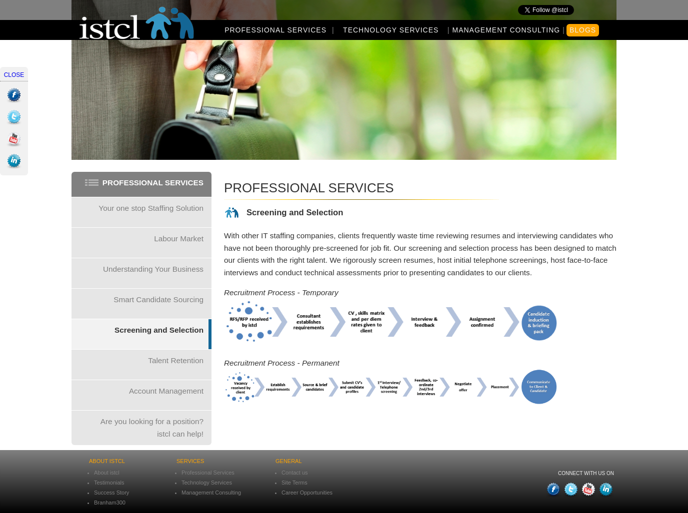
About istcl (107, 473)
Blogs (583, 30)
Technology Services (390, 30)
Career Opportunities (307, 493)
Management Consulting (506, 30)
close (14, 74)
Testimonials (109, 483)
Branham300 (110, 503)
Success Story (111, 493)
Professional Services (275, 30)
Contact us (295, 473)
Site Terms (295, 483)
